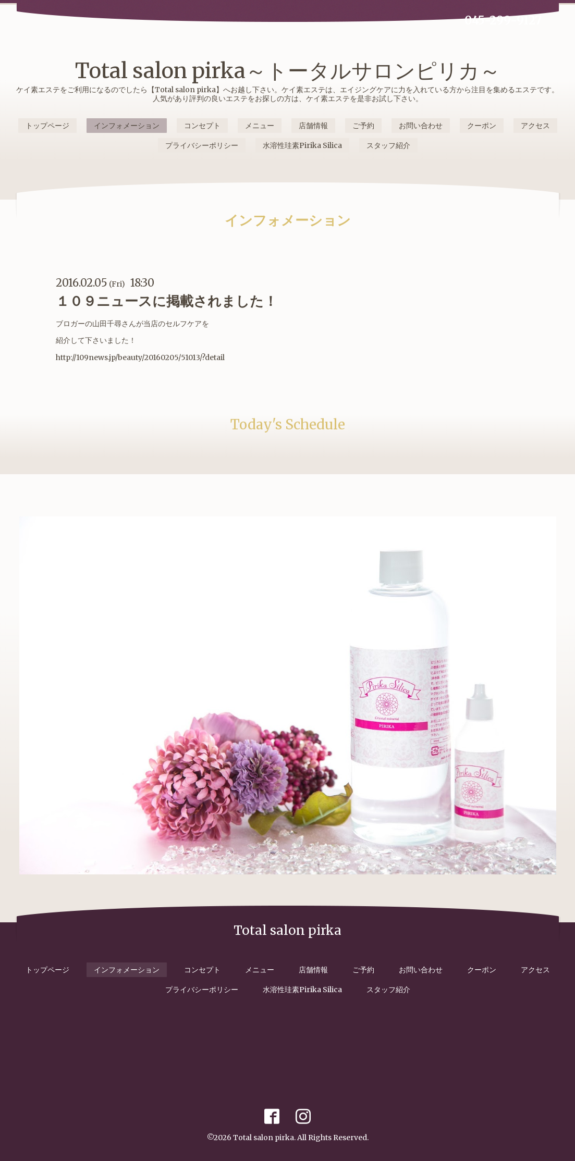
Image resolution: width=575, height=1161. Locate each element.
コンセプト (202, 125)
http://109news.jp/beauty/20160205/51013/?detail (140, 357)
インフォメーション (127, 125)
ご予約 (363, 125)
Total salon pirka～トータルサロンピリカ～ (287, 71)
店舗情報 (313, 125)
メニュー (259, 125)
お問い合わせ (421, 125)
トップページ (47, 125)
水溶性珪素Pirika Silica (302, 145)
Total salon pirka (263, 1137)
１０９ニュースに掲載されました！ (166, 301)
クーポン (481, 125)
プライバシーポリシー (201, 145)
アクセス (535, 125)
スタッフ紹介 (388, 145)
